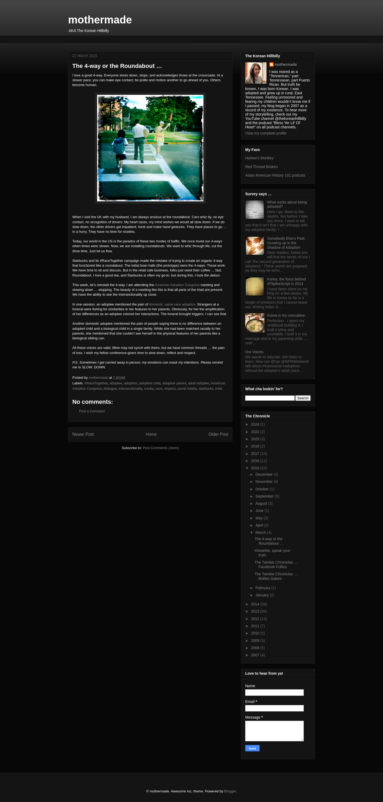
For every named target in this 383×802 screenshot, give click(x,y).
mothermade (100, 20)
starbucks (206, 388)
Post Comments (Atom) (161, 448)
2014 (255, 604)
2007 (255, 655)
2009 (255, 640)
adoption (130, 383)
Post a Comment (92, 411)
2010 (255, 633)
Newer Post (83, 434)
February (263, 588)
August (261, 503)
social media (187, 388)
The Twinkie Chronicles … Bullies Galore (276, 576)
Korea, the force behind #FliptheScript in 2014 (286, 281)
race (159, 388)
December (264, 474)
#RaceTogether (96, 383)
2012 (255, 619)
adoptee (116, 383)
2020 (255, 439)
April (259, 525)
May (259, 518)
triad (218, 388)
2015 (255, 468)
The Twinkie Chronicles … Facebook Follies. (276, 564)
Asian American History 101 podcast (275, 175)
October (262, 489)
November (264, 481)
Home (151, 434)
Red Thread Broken (261, 167)
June (259, 510)
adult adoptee (198, 383)
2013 (255, 611)
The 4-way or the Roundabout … (269, 541)
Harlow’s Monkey (259, 158)
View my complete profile (265, 133)
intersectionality (130, 388)
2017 (255, 453)
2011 (255, 626)
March (261, 532)
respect (170, 388)
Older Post (218, 434)
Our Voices (254, 352)
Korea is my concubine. (286, 315)
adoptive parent (174, 383)
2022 (255, 432)
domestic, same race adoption (172, 304)
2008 (255, 648)
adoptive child (150, 383)
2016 (255, 461)
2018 (255, 446)
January (262, 595)
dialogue (110, 388)
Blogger (230, 791)
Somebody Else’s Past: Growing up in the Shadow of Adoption (286, 243)
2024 (255, 424)
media (148, 388)
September (264, 496)
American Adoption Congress (177, 285)
